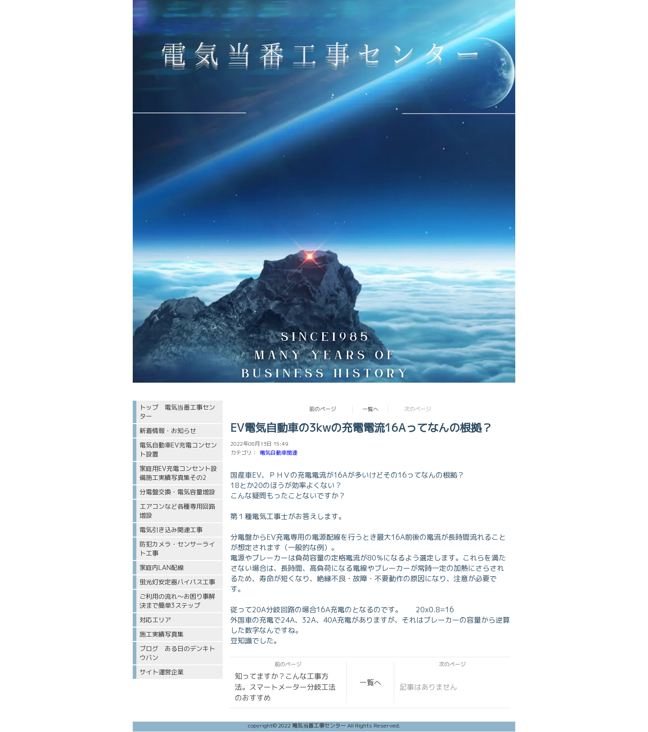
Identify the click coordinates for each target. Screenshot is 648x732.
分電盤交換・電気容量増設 (177, 492)
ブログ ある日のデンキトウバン (177, 653)
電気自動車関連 (278, 452)
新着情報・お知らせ (168, 430)
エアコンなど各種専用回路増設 (177, 511)
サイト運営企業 (162, 672)
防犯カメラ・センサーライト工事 (177, 548)
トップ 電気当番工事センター (177, 411)
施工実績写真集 (162, 634)
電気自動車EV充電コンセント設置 (178, 449)
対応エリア (155, 619)
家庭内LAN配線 (162, 567)
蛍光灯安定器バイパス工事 (177, 582)
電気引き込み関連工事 (171, 529)
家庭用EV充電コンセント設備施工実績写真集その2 (178, 473)
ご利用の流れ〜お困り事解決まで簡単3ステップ (177, 601)
